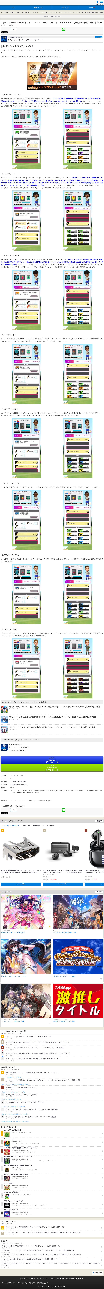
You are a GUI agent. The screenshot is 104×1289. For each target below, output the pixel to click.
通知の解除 (60, 1279)
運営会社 (39, 1279)
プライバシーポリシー (49, 1279)
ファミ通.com (69, 1279)
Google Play (52, 768)
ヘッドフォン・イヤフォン (10, 825)
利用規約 (32, 1279)
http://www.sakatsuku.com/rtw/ (18, 781)
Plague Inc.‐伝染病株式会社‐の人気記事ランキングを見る (15, 1121)
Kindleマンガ (26, 825)
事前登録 (46, 16)
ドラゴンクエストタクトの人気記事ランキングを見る (15, 1114)
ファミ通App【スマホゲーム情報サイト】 (12, 12)
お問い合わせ (24, 1279)
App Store (52, 760)
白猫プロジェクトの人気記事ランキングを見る (13, 1092)
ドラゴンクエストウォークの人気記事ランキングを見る (15, 1084)
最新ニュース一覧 (31, 12)
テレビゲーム (51, 825)
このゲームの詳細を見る (18, 750)
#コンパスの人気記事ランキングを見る (11, 1077)
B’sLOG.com (79, 1279)
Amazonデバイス (38, 825)
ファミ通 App (7, 3)
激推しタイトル (55, 16)
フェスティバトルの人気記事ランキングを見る (13, 1106)
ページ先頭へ (98, 1272)
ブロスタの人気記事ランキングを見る (11, 1099)
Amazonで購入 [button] (20, 884)
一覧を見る (99, 821)
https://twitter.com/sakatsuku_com (19, 784)
